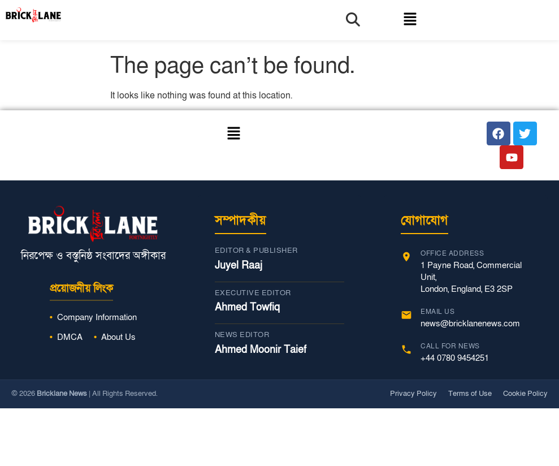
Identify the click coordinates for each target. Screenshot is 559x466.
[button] (399, 20)
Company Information (97, 317)
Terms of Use (470, 394)
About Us (118, 337)
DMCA (70, 337)
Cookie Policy (525, 394)
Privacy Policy (413, 394)
